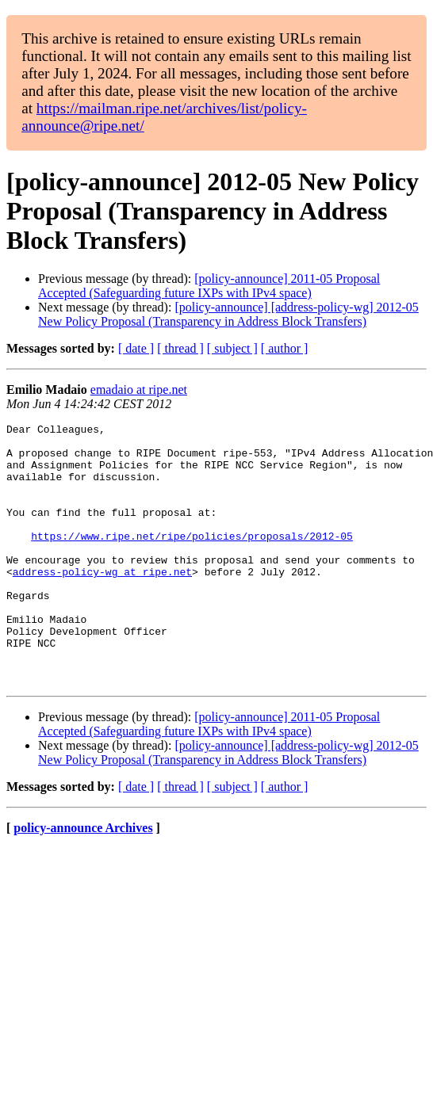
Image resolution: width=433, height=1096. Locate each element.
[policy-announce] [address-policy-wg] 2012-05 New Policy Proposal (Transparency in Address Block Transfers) (228, 314)
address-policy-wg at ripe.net (102, 602)
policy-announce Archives (82, 880)
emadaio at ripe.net (138, 389)
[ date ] (136, 348)
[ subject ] (232, 348)
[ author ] (284, 348)
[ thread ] (180, 348)
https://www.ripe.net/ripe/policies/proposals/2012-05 (192, 559)
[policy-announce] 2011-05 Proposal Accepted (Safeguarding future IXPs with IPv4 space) (209, 286)
